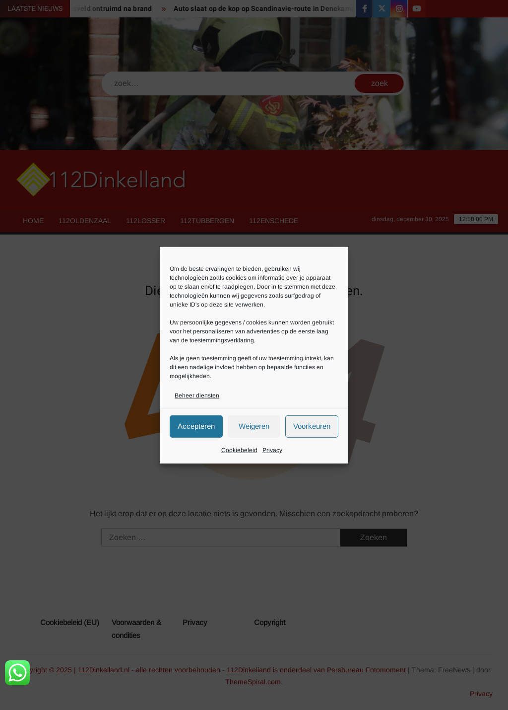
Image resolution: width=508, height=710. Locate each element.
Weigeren (254, 426)
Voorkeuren (311, 426)
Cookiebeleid (239, 450)
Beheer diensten (197, 395)
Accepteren (196, 426)
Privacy (272, 450)
